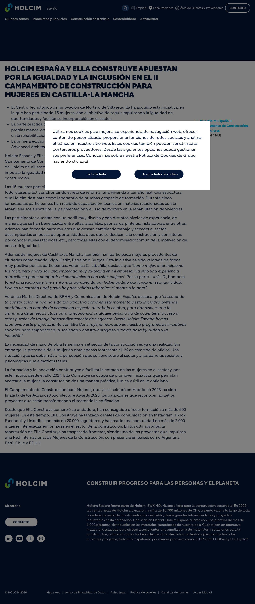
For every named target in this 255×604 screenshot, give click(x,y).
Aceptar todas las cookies (160, 174)
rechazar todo (96, 174)
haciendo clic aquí (70, 161)
